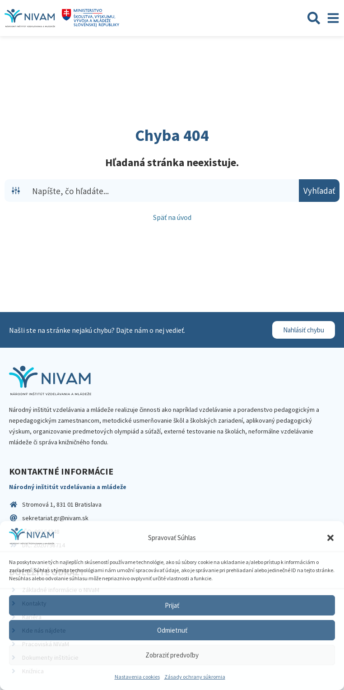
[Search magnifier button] (319, 190)
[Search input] (163, 190)
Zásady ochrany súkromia (194, 676)
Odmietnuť (172, 630)
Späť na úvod (172, 217)
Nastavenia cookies (137, 676)
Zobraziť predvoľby (172, 655)
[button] (330, 537)
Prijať (172, 605)
